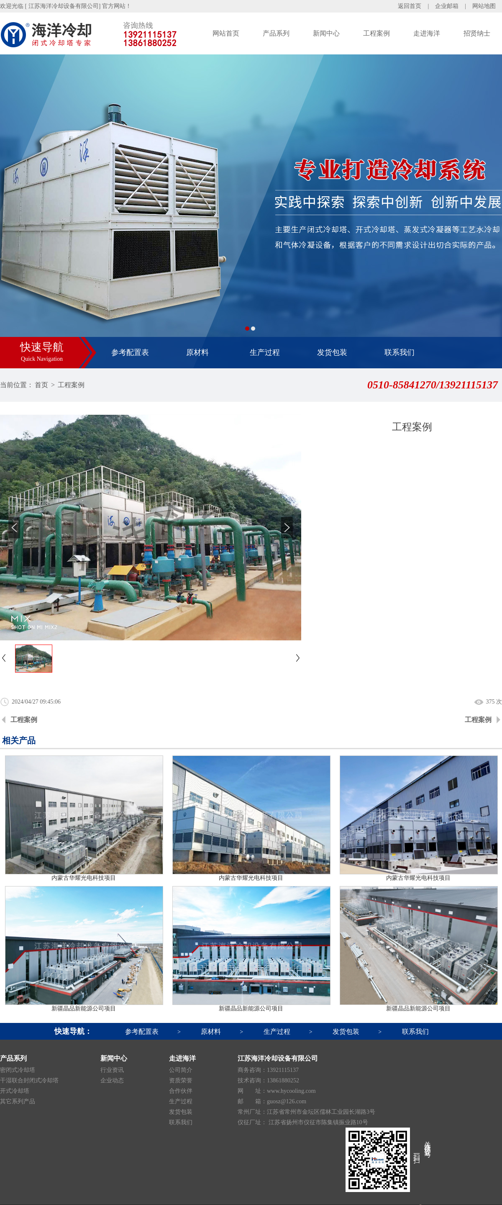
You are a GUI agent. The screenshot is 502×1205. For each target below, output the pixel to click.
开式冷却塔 (14, 1091)
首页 (41, 384)
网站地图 (484, 6)
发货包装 (332, 352)
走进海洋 (426, 33)
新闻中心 (326, 33)
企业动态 (112, 1080)
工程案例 (376, 33)
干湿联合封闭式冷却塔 (29, 1080)
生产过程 (265, 352)
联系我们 (399, 352)
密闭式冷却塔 (17, 1070)
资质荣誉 (180, 1080)
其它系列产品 (17, 1101)
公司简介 (180, 1070)
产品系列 (276, 33)
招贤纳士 (477, 33)
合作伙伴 (180, 1091)
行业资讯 (112, 1070)
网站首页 (226, 33)
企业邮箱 (446, 6)
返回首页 (409, 6)
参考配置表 (130, 352)
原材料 (197, 352)
